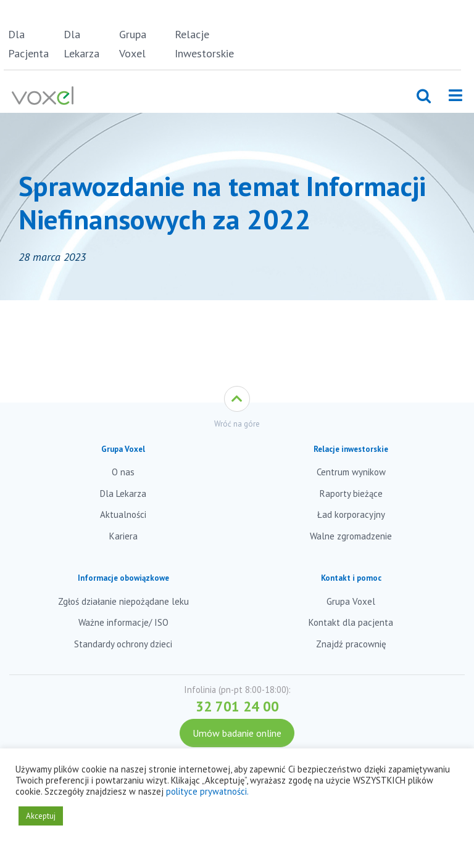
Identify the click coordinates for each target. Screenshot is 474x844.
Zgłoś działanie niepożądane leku (123, 601)
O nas (123, 472)
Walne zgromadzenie (351, 536)
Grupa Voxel (132, 43)
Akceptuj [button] (41, 816)
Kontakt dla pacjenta (351, 622)
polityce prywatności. (207, 791)
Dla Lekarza (81, 43)
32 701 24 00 (237, 706)
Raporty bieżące (351, 493)
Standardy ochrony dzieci (123, 644)
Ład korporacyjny (351, 514)
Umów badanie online (237, 733)
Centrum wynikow (351, 472)
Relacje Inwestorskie (200, 43)
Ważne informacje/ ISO (123, 622)
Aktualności (123, 514)
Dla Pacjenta (28, 43)
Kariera (123, 536)
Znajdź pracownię (351, 644)
